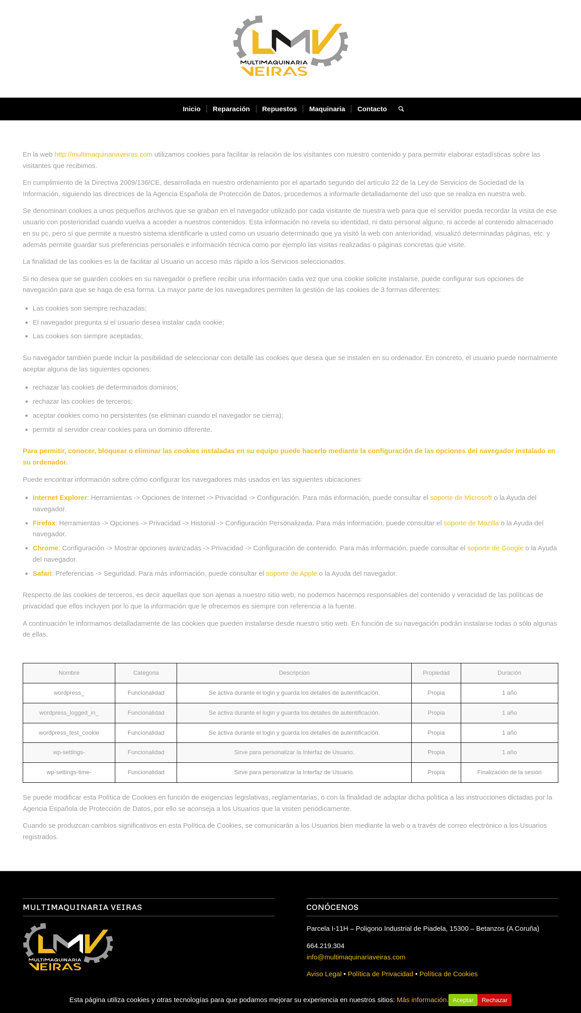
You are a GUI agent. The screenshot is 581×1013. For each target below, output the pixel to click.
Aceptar (463, 1000)
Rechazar (494, 1000)
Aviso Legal (323, 974)
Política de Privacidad (380, 974)
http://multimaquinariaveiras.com (103, 154)
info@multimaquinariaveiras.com (355, 957)
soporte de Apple (291, 573)
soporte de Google (495, 548)
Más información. (422, 999)
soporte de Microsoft (461, 497)
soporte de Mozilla (471, 523)
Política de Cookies (448, 974)
